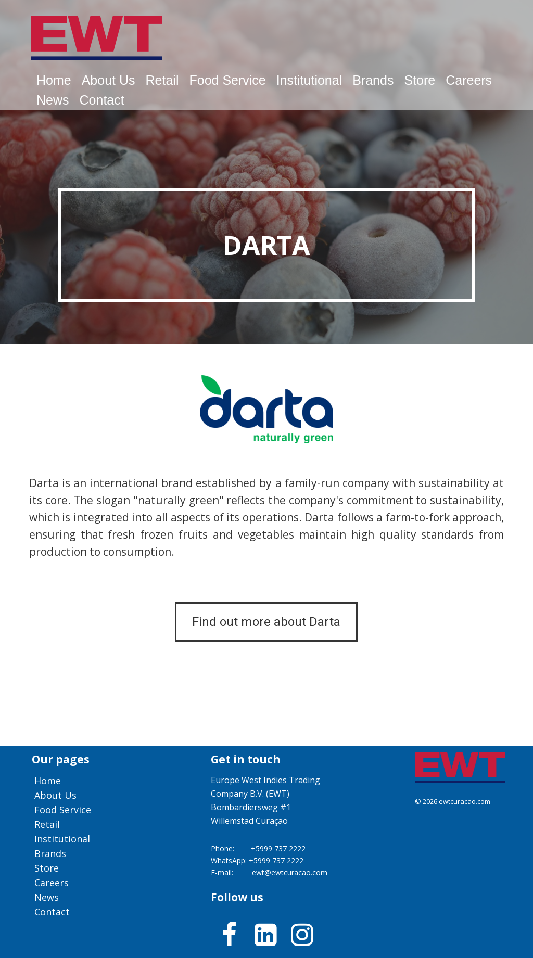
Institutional (309, 80)
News (52, 100)
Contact (102, 100)
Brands (373, 80)
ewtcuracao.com (464, 801)
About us (108, 80)
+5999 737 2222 (278, 848)
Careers (469, 80)
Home (53, 80)
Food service (227, 80)
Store (419, 80)
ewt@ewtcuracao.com (289, 872)
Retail (162, 80)
